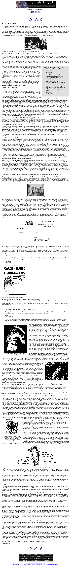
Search (36, 563)
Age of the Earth (39, 564)
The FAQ (15, 564)
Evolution (34, 564)
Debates (56, 564)
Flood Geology (46, 564)
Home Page (29, 563)
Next (41, 20)
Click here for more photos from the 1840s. (36, 196)
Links (44, 563)
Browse (33, 563)
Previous (31, 20)
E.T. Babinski (37, 11)
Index (25, 564)
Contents (36, 20)
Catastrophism (52, 564)
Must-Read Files (20, 564)
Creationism (29, 564)
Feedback (40, 563)
